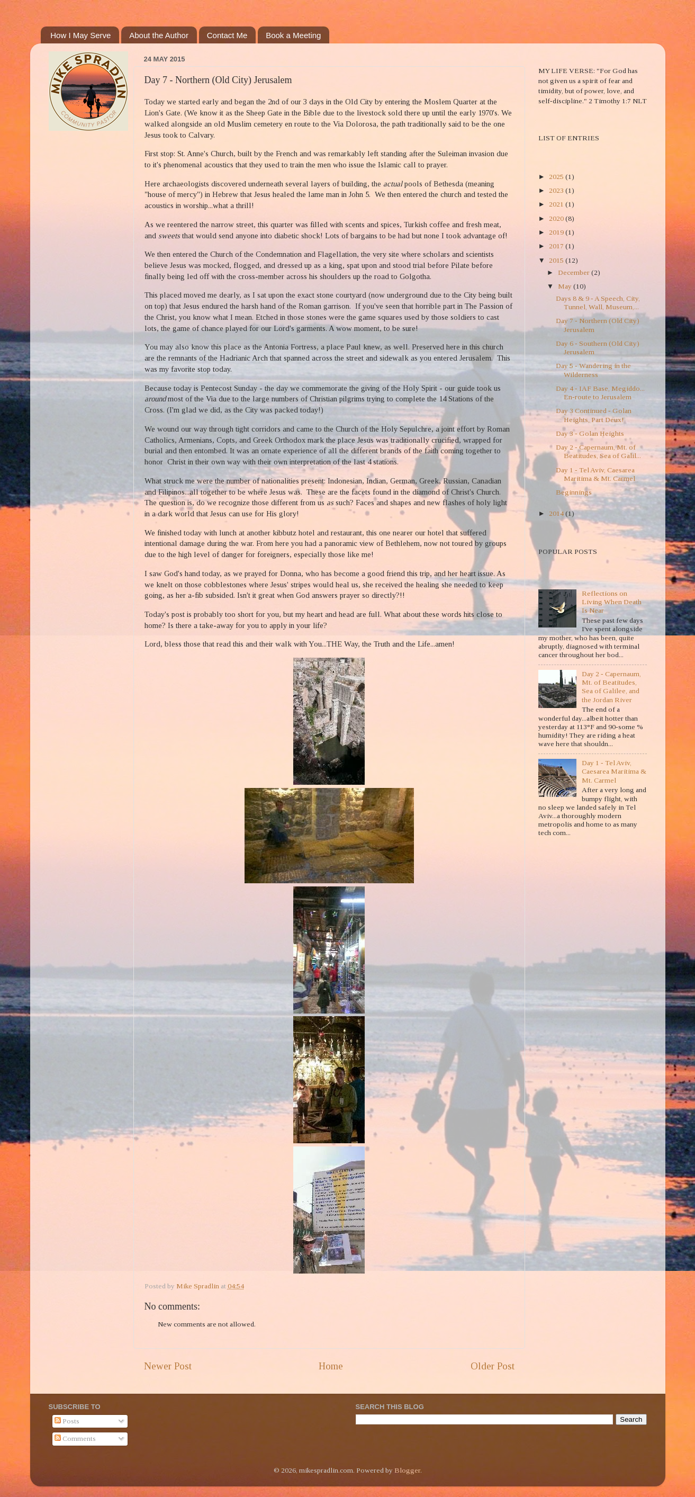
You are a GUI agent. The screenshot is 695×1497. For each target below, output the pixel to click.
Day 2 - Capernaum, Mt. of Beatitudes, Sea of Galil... (598, 451)
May (565, 286)
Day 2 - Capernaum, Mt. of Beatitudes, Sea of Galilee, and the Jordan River (611, 687)
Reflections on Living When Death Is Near (612, 601)
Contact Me (227, 35)
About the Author (158, 35)
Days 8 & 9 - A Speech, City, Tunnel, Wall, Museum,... (598, 302)
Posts (67, 1421)
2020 (557, 218)
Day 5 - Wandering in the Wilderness (593, 370)
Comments (75, 1438)
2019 (557, 232)
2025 (557, 177)
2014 (557, 513)
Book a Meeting (293, 35)
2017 (557, 246)
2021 (557, 204)
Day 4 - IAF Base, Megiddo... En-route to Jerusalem (600, 392)
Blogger (407, 1470)
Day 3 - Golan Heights (590, 433)
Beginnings (574, 492)
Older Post (493, 1365)
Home (331, 1365)
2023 (557, 190)
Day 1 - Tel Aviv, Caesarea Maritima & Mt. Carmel (595, 474)
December (574, 272)
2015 (557, 260)
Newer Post (168, 1365)
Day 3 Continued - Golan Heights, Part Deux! (593, 415)
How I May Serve (80, 35)
